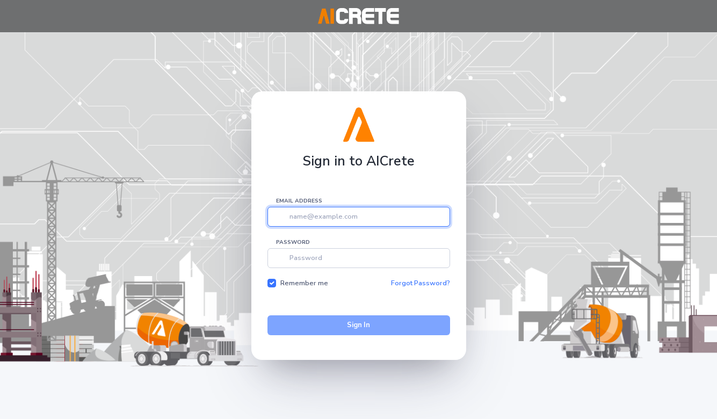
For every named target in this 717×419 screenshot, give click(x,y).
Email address (299, 201)
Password (293, 242)
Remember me (304, 283)
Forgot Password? (420, 283)
